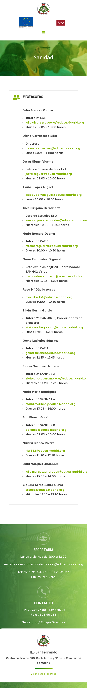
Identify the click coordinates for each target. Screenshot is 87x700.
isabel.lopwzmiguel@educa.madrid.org (54, 194)
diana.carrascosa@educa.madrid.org (53, 148)
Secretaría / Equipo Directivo (43, 622)
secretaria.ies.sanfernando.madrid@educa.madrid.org (43, 564)
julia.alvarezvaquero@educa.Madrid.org (55, 122)
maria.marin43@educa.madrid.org (50, 404)
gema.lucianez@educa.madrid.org (50, 353)
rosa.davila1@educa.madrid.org (49, 297)
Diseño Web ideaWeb (43, 673)
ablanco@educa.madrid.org (46, 429)
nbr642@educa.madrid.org (45, 450)
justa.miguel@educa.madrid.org (49, 174)
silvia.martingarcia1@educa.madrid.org (54, 327)
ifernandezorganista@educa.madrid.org (55, 276)
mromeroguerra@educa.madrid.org (52, 246)
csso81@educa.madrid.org (45, 489)
